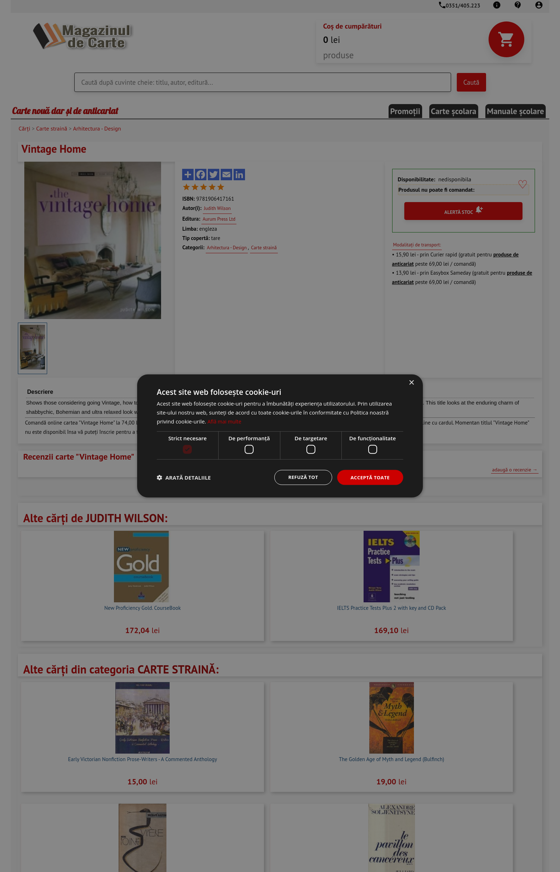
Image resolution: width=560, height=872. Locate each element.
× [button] (411, 382)
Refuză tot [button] (300, 477)
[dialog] (280, 436)
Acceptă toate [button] (369, 477)
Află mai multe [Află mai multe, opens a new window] (226, 420)
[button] (184, 477)
